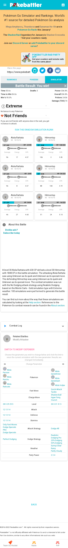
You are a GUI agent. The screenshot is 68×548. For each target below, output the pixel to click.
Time (3, 91)
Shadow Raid (14, 35)
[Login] (62, 5)
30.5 (53, 404)
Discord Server (20, 43)
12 (4, 410)
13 (7, 410)
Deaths (33, 91)
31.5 (59, 404)
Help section (35, 302)
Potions (58, 98)
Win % (3, 98)
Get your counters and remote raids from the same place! (48, 60)
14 (9, 410)
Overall (57, 94)
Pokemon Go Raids (27, 30)
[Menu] (5, 4)
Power (58, 91)
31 (56, 404)
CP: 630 (6, 145)
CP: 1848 (41, 145)
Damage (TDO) (58, 101)
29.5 (11, 404)
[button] (42, 70)
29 (8, 404)
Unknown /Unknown (17, 148)
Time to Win (6, 94)
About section (58, 305)
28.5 (5, 404)
